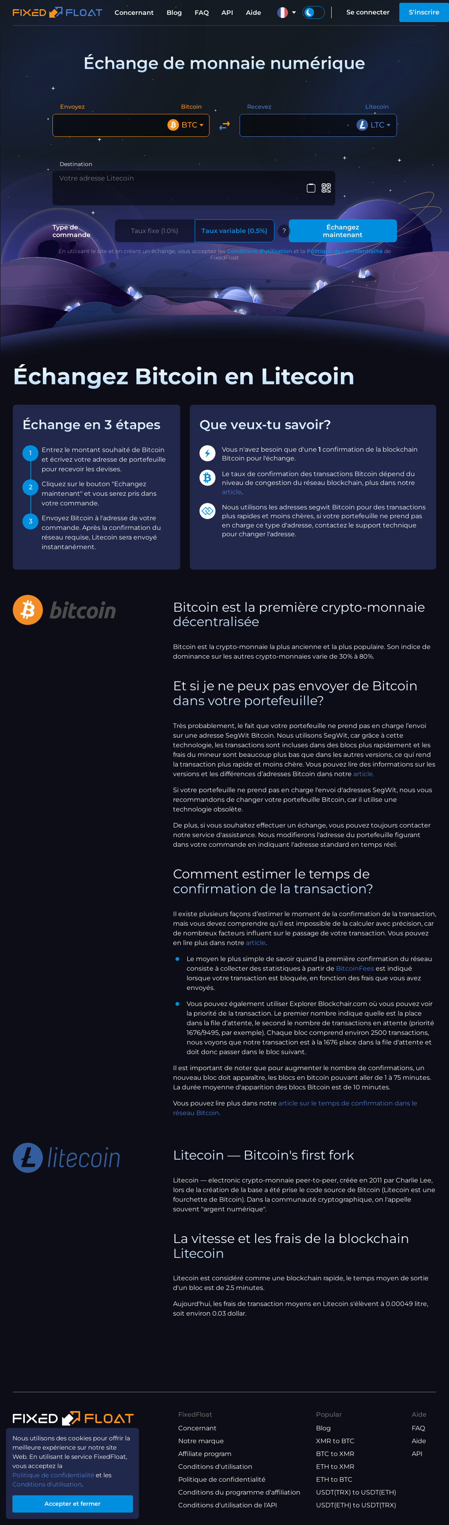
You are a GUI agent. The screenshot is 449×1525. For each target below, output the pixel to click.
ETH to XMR (335, 1466)
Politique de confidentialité (345, 240)
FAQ (202, 12)
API (227, 12)
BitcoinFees (355, 958)
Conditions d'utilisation (259, 240)
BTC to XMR (335, 1454)
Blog (174, 12)
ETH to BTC (334, 1479)
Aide (253, 12)
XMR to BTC (335, 1441)
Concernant (134, 12)
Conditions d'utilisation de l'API (227, 1505)
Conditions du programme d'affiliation (239, 1492)
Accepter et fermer (75, 1502)
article (232, 481)
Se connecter (368, 12)
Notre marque (201, 1441)
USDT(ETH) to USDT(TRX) (356, 1505)
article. (363, 763)
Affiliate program (205, 1454)
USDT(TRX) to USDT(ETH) (356, 1492)
